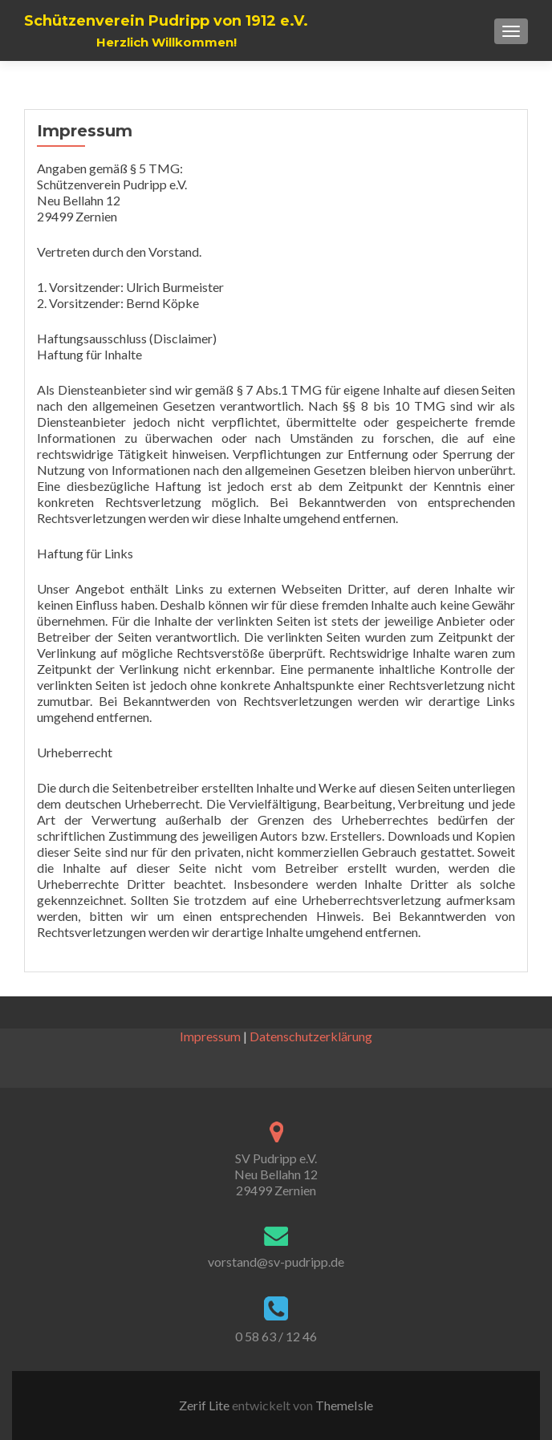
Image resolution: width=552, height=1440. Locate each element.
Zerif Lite (205, 1405)
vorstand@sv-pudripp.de (276, 1261)
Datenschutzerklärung (311, 1036)
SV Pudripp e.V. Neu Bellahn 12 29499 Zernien (276, 1174)
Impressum (210, 1036)
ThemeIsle (344, 1405)
